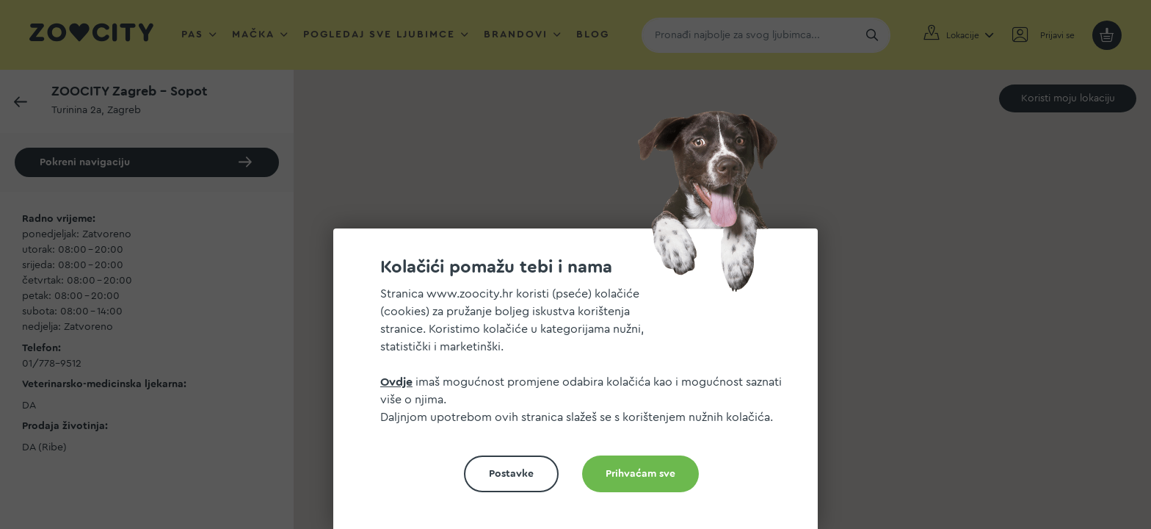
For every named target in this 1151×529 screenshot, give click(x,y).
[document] (581, 384)
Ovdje (396, 382)
